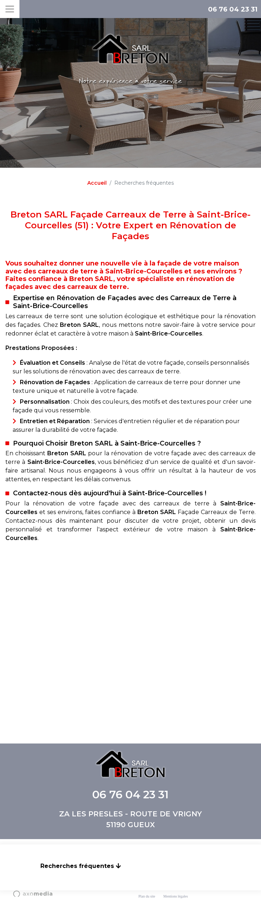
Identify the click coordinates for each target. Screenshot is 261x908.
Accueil (97, 183)
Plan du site (146, 896)
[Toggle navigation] (9, 9)
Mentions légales (175, 896)
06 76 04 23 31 (232, 9)
